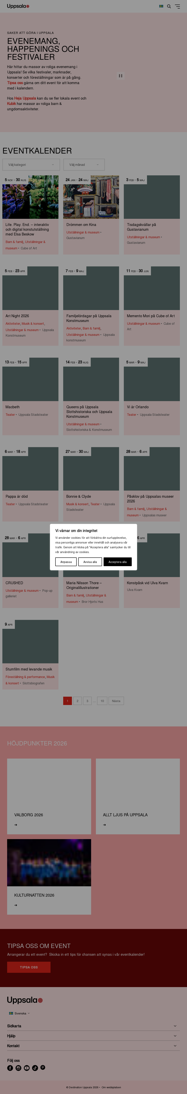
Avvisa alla (90, 562)
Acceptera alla (118, 562)
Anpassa (66, 562)
